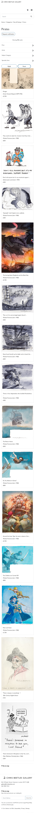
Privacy (23, 808)
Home (3, 22)
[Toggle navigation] (32, 9)
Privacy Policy (29, 802)
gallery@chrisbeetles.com (8, 784)
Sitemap (27, 808)
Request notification (8, 34)
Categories (9, 22)
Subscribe (28, 798)
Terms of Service (7, 804)
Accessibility (17, 808)
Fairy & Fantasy (17, 22)
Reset (24, 66)
